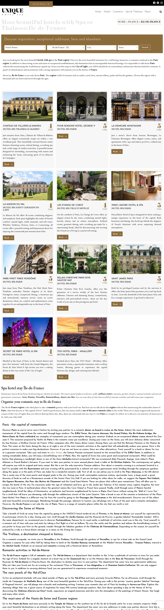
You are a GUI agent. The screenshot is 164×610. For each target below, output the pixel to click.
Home (98, 11)
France (133, 21)
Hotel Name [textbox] (11, 48)
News (148, 11)
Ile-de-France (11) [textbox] (58, 48)
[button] (161, 12)
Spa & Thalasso (134, 11)
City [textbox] (89, 48)
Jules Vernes (56, 453)
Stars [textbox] (121, 48)
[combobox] (25, 47)
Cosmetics (118, 11)
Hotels (107, 11)
